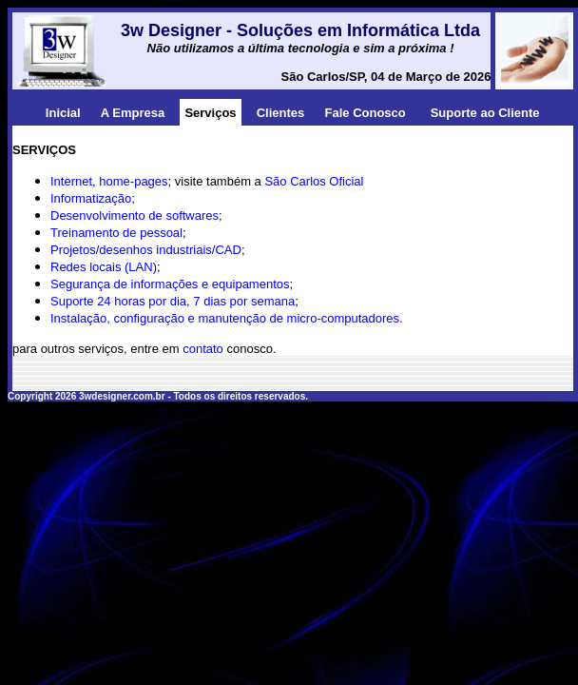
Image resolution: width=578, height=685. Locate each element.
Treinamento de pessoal (116, 232)
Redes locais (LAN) (103, 267)
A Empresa (132, 113)
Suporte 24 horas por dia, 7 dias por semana (172, 301)
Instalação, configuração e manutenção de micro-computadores (224, 318)
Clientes (281, 113)
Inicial (63, 113)
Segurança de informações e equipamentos (170, 284)
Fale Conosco (365, 113)
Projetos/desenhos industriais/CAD (145, 250)
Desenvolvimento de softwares (134, 215)
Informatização (90, 198)
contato (203, 349)
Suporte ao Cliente (485, 113)
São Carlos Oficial (313, 181)
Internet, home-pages (109, 181)
